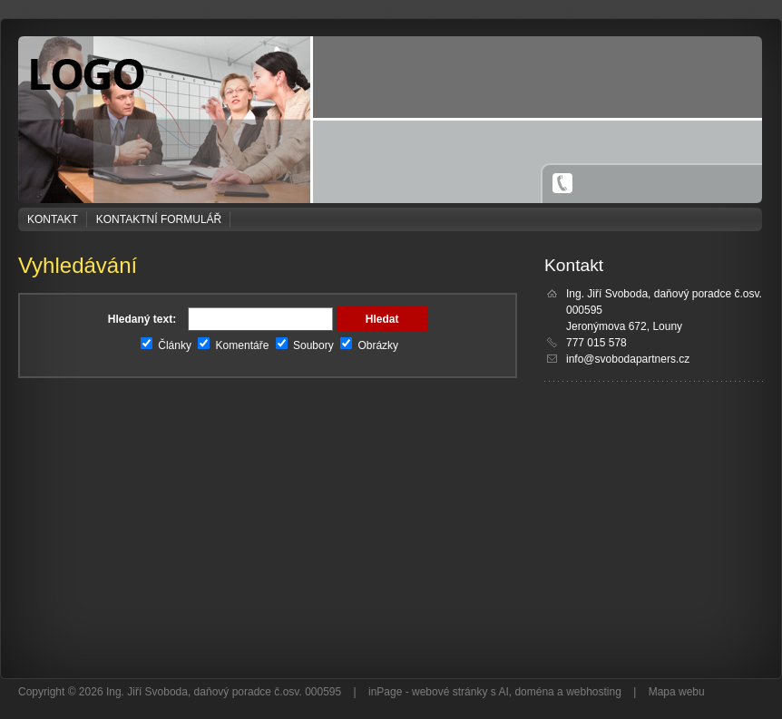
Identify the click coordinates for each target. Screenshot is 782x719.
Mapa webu (677, 691)
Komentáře (233, 345)
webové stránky (449, 691)
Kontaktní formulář (158, 219)
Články (166, 345)
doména (533, 691)
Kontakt (52, 219)
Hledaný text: (142, 319)
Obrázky (369, 345)
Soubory (305, 345)
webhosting (593, 691)
